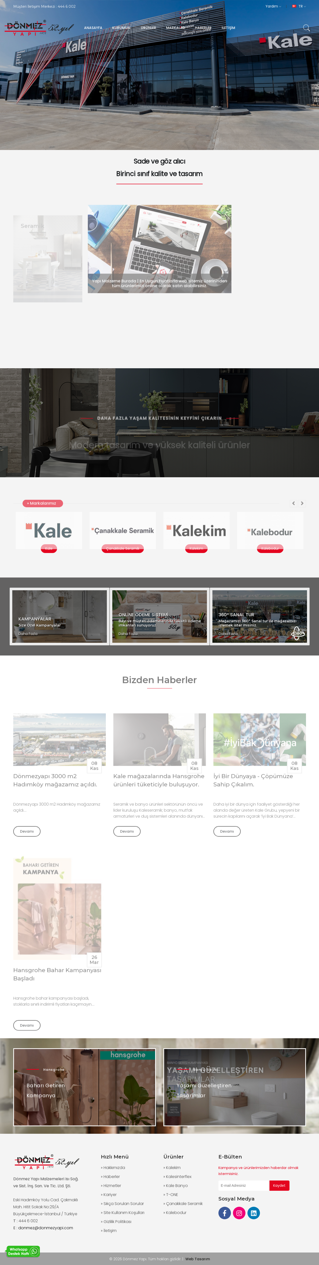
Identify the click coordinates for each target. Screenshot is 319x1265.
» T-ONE (170, 1195)
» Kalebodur (174, 1213)
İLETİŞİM (228, 27)
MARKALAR (175, 27)
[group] (159, 75)
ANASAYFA (93, 27)
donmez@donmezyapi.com (45, 1228)
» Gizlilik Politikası (116, 1221)
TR (299, 6)
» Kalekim (172, 1167)
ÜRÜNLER (148, 27)
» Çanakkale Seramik (183, 1203)
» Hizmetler (111, 1185)
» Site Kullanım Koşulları (122, 1213)
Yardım (273, 6)
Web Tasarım (197, 1259)
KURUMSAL (121, 27)
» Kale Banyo (175, 1185)
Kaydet (279, 1185)
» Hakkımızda (113, 1167)
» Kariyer (109, 1195)
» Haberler (110, 1177)
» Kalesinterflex (177, 1177)
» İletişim (109, 1231)
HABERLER (203, 27)
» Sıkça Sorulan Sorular (122, 1203)
